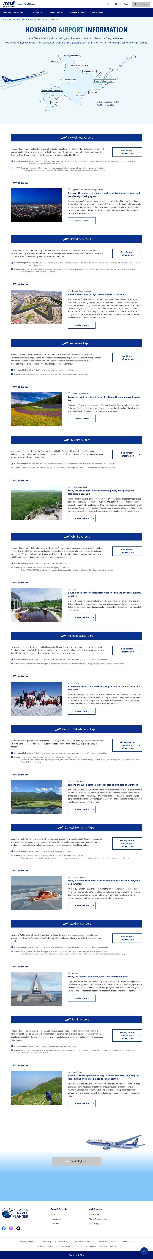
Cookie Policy (64, 1242)
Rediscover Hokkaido (29, 19)
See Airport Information (128, 150)
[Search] (108, 4)
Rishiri (54, 61)
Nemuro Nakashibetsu (105, 81)
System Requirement (107, 1242)
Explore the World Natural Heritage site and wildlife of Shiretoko (103, 784)
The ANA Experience (98, 1219)
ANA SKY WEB (127, 1242)
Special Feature (82, 221)
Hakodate (56, 103)
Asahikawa (71, 80)
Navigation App (57, 1219)
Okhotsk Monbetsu (80, 65)
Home (5, 19)
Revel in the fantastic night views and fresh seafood (96, 294)
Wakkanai (75, 55)
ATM (53, 1214)
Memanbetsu (90, 71)
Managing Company (27, 1242)
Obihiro (79, 96)
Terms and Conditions (84, 1242)
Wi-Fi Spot (55, 1224)
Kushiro (93, 93)
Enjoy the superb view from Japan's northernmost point (98, 976)
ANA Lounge (95, 1224)
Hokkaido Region (14, 19)
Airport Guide (95, 1214)
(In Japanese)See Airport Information (128, 743)
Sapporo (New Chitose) (53, 90)
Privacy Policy (47, 1242)
